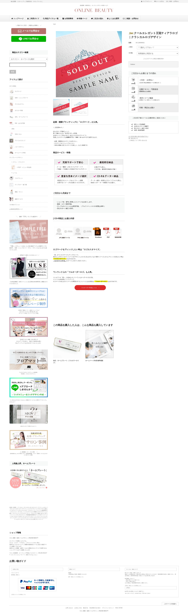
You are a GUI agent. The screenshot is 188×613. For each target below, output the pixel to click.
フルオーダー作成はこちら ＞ (90, 287)
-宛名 (12, 128)
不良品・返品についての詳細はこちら (133, 585)
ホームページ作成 (17, 152)
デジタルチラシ (16, 104)
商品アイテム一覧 (51, 18)
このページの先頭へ (170, 604)
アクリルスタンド (17, 141)
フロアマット (16, 178)
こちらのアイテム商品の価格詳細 (153, 58)
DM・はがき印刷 (17, 123)
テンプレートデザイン (16, 157)
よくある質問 (113, 18)
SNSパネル (15, 134)
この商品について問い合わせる (138, 140)
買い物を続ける (133, 138)
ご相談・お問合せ (130, 18)
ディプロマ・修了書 (18, 185)
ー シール (14, 173)
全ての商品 (12, 86)
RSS (116, 608)
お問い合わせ (69, 608)
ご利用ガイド (33, 18)
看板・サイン (16, 192)
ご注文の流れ (97, 18)
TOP (54, 24)
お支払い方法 (78, 608)
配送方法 (85, 608)
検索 (12, 72)
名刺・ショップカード (18, 98)
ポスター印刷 (16, 111)
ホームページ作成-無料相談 (94, 360)
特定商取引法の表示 (95, 608)
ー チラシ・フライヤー (18, 162)
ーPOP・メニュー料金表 (21, 167)
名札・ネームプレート (18, 117)
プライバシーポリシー (108, 608)
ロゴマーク (15, 91)
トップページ (17, 18)
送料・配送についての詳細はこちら (76, 576)
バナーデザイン (16, 147)
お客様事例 (67, 18)
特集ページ (82, 18)
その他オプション (14, 204)
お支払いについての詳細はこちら (18, 594)
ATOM (120, 608)
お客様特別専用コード (16, 209)
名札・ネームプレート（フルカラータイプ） (66, 362)
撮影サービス (16, 199)
